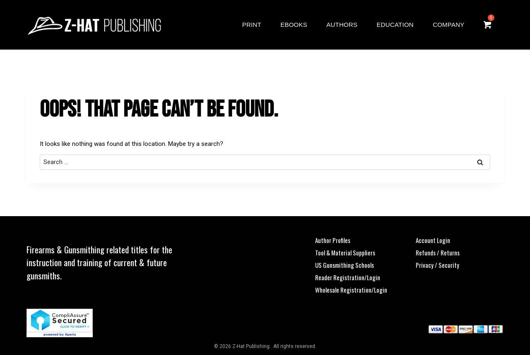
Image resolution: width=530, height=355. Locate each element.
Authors (341, 24)
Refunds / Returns (438, 252)
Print (251, 24)
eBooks (293, 24)
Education (395, 24)
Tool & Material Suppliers (345, 252)
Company (448, 24)
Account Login (433, 240)
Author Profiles (332, 240)
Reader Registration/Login (347, 277)
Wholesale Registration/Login (351, 289)
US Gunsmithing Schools (344, 264)
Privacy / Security (437, 264)
